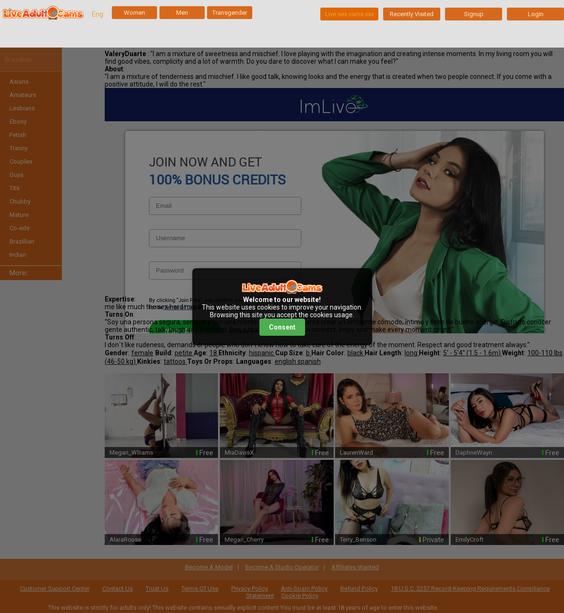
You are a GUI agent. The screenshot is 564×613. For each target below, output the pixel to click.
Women (134, 12)
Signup (474, 14)
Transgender (229, 12)
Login (536, 14)
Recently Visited (412, 14)
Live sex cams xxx (349, 14)
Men (182, 12)
